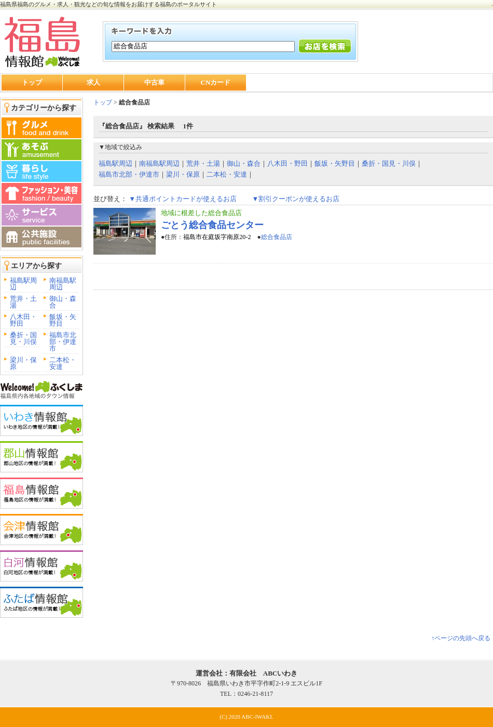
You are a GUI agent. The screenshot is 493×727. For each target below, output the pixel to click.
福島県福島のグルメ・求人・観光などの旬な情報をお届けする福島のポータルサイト (108, 4)
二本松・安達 (62, 363)
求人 (93, 82)
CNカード (216, 82)
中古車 (154, 82)
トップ (32, 82)
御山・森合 (62, 302)
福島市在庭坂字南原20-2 (217, 237)
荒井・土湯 (23, 302)
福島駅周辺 (23, 283)
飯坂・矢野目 (62, 320)
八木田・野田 (23, 320)
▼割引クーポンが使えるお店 (295, 199)
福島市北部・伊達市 (62, 341)
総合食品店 (276, 237)
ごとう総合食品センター (212, 225)
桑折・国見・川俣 (23, 338)
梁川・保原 (23, 363)
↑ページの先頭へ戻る (460, 638)
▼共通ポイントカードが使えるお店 (183, 199)
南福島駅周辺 (62, 283)
